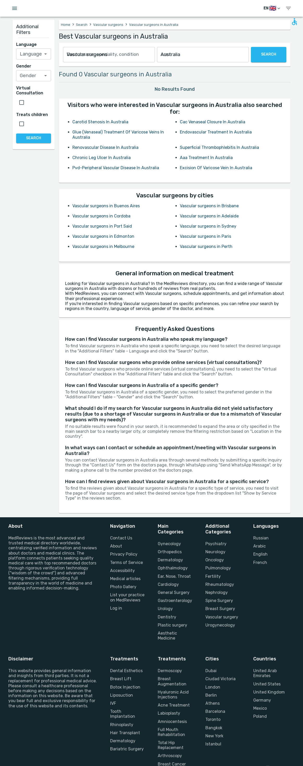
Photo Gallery (123, 586)
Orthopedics (170, 551)
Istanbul (213, 743)
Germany (262, 700)
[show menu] (288, 8)
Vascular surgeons (108, 25)
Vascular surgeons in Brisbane (209, 205)
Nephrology (216, 592)
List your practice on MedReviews (127, 597)
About (116, 546)
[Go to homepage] (44, 8)
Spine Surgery (219, 600)
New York (214, 735)
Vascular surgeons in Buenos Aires (106, 205)
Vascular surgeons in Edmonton (103, 236)
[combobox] (109, 54)
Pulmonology (218, 568)
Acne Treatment (174, 705)
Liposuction (121, 695)
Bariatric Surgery (127, 748)
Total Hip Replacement (171, 745)
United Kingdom (269, 692)
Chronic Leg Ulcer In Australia (101, 157)
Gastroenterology (175, 600)
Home (65, 25)
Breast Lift (120, 678)
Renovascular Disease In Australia (105, 147)
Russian (261, 538)
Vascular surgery (221, 617)
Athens (212, 703)
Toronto (212, 719)
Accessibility (122, 570)
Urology (165, 608)
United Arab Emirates (265, 673)
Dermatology (170, 559)
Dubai (211, 670)
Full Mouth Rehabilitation (171, 732)
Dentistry (167, 617)
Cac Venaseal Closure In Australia (212, 121)
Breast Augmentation (172, 681)
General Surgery (174, 592)
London (212, 687)
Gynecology (169, 543)
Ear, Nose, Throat (174, 576)
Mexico (260, 708)
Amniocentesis (172, 721)
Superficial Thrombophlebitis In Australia (219, 147)
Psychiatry (215, 543)
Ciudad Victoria (220, 678)
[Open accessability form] (294, 21)
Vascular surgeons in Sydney (208, 226)
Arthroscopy (170, 755)
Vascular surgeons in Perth (206, 246)
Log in (116, 608)
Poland (260, 716)
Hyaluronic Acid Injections (173, 695)
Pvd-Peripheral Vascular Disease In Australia (115, 167)
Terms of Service (126, 562)
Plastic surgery (172, 625)
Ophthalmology (173, 568)
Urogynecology (220, 625)
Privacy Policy (123, 554)
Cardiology (168, 584)
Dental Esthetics (126, 670)
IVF (113, 703)
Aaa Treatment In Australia (206, 157)
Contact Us (121, 538)
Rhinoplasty (121, 724)
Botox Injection (125, 687)
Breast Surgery (220, 608)
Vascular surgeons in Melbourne (103, 246)
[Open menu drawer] (14, 8)
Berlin (211, 695)
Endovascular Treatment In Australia (216, 132)
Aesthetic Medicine (167, 636)
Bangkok (213, 727)
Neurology (215, 551)
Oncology (214, 559)
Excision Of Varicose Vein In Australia (216, 167)
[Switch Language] (272, 8)
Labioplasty (169, 713)
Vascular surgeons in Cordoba (101, 216)
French (260, 562)
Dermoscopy (170, 670)
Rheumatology (219, 584)
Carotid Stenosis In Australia (100, 121)
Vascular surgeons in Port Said (102, 226)
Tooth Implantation (122, 714)
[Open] (45, 54)
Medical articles (125, 578)
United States (267, 684)
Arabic (259, 546)
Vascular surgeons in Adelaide (209, 216)
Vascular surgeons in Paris (205, 236)
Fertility (213, 576)
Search (81, 25)
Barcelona (215, 711)
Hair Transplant (125, 732)
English (260, 554)
